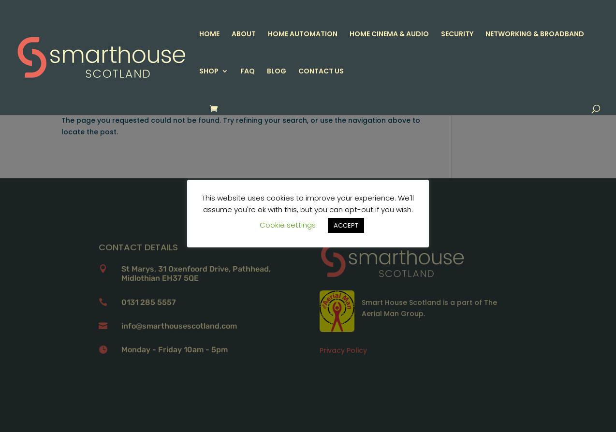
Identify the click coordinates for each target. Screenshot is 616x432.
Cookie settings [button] (288, 225)
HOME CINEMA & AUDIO (389, 34)
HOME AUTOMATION (302, 34)
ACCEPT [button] (346, 225)
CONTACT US (321, 72)
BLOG (276, 72)
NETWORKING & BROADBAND (534, 34)
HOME (209, 34)
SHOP (209, 72)
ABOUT (244, 34)
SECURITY (457, 34)
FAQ (247, 72)
